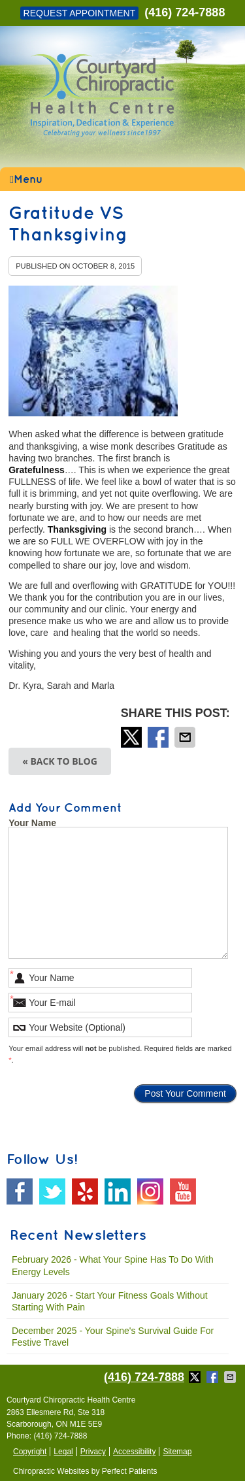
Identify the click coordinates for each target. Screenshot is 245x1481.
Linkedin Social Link (118, 1191)
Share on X (132, 737)
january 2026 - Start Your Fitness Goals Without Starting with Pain (110, 1301)
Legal (63, 1451)
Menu (26, 180)
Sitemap (177, 1451)
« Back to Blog (59, 761)
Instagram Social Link (150, 1191)
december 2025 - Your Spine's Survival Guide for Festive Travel (113, 1336)
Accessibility (134, 1451)
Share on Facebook (159, 737)
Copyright (29, 1451)
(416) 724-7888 (184, 12)
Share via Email (186, 737)
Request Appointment (80, 13)
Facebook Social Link (20, 1191)
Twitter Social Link (52, 1191)
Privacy (93, 1451)
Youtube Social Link (183, 1191)
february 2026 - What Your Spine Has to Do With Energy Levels (113, 1265)
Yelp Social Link (85, 1191)
